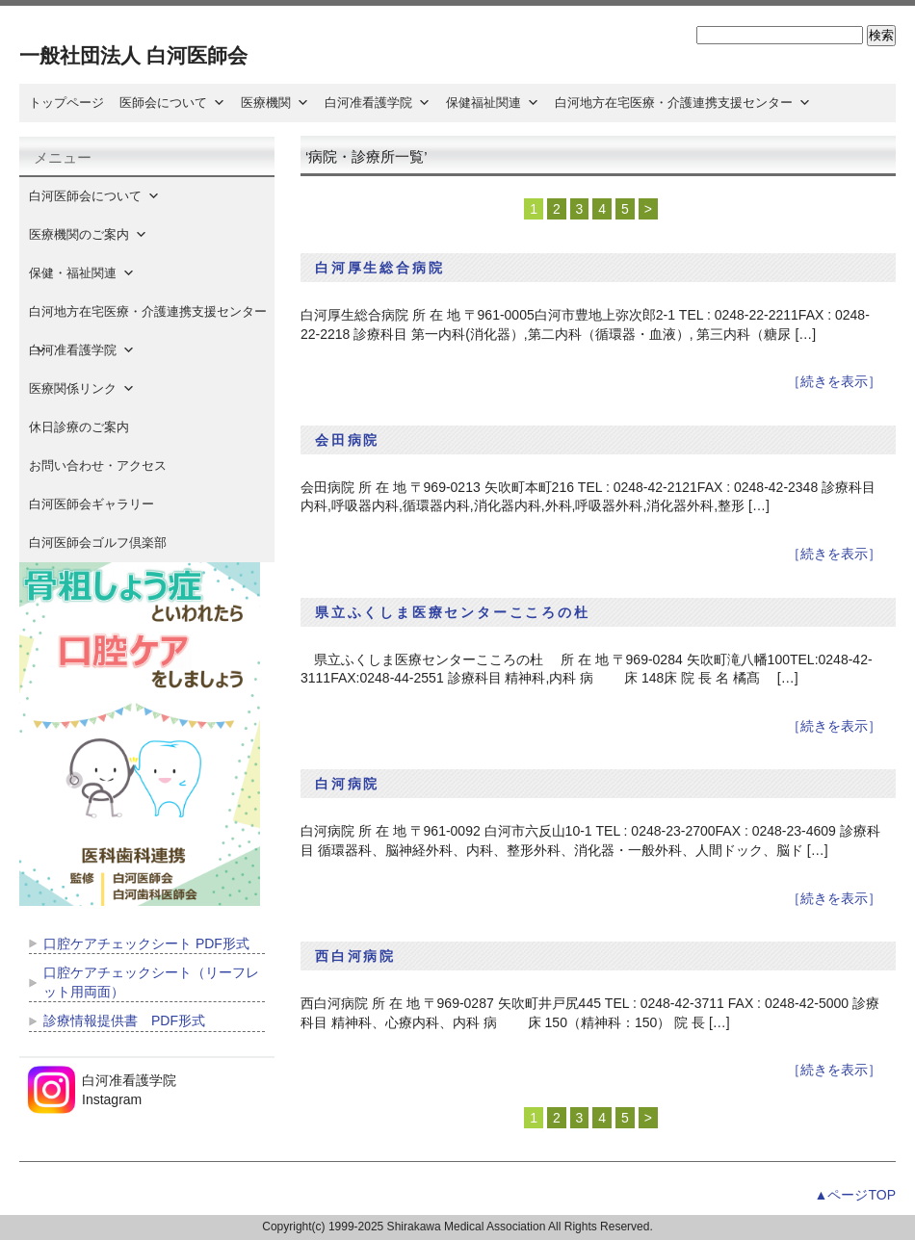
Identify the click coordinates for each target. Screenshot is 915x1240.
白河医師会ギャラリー (91, 504)
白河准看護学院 (378, 102)
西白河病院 (355, 956)
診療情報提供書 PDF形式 (124, 1020)
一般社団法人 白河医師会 (133, 55)
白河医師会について (94, 196)
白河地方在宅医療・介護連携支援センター (683, 102)
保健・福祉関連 (82, 273)
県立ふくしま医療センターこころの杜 (452, 612)
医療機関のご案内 (88, 234)
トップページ (66, 102)
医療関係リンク (82, 388)
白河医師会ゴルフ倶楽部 (98, 542)
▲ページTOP (855, 1194)
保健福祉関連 (492, 102)
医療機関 (275, 102)
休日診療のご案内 (91, 427)
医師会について (172, 102)
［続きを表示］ (834, 381)
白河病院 (347, 783)
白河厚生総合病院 (379, 267)
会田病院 (347, 440)
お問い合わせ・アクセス (98, 465)
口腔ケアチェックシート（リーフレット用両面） (151, 982)
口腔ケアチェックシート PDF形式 (146, 943)
